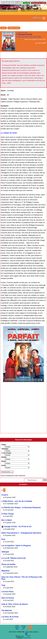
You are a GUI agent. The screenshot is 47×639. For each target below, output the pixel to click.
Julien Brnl (40, 43)
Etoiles (3, 457)
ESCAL (25, 637)
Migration (5, 571)
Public (3, 445)
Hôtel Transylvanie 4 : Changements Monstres (21, 533)
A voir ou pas (6, 453)
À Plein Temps (7, 514)
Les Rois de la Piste (10, 617)
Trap (3, 585)
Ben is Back (6, 520)
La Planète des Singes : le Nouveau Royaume (21, 507)
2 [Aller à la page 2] (4, 490)
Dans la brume (7, 598)
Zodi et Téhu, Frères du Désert (14, 604)
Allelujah (5, 552)
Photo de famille (8, 564)
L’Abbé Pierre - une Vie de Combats (16, 501)
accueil (3, 28)
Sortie (3, 465)
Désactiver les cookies (38, 3)
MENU (37, 18)
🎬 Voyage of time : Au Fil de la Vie (16, 526)
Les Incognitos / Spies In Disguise (16, 545)
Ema (3, 539)
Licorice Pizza (7, 592)
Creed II (4, 495)
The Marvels (6, 610)
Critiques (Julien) (14, 28)
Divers (3, 461)
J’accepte (26, 3)
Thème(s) (4, 449)
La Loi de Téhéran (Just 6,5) (13, 558)
